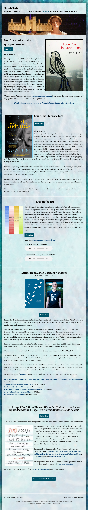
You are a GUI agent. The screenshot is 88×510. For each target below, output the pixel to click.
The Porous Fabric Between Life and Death (18, 384)
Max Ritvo (23, 374)
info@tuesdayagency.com (41, 96)
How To (17, 11)
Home (60, 11)
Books (46, 11)
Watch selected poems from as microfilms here (44, 103)
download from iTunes (57, 456)
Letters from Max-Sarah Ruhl (14, 394)
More (74, 11)
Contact (8, 11)
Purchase (8, 49)
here (39, 456)
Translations (34, 11)
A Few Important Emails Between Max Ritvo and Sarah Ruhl (25, 389)
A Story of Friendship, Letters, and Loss (17, 392)
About (67, 11)
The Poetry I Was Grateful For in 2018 (16, 387)
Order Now (39, 123)
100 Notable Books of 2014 (40, 469)
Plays (53, 11)
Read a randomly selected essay (43, 479)
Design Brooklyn (79, 497)
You (24, 11)
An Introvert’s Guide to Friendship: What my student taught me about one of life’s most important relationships (42, 379)
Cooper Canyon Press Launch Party (44, 240)
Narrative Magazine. (66, 464)
